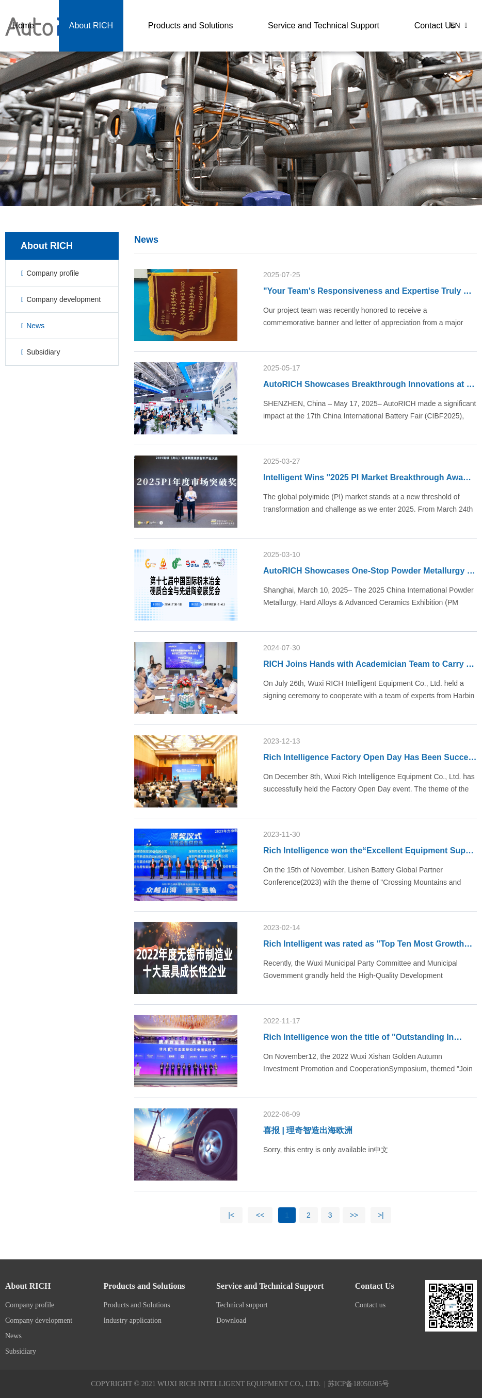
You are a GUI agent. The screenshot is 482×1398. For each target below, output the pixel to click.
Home (90, 25)
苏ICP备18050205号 (359, 1384)
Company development (61, 299)
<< (260, 1215)
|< (231, 1215)
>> (354, 1215)
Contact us (370, 1305)
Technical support (242, 1305)
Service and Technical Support (364, 25)
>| (381, 1215)
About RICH (149, 25)
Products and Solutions (240, 25)
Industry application (133, 1320)
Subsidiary (40, 352)
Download (231, 1320)
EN (458, 25)
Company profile (50, 273)
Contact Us (99, 77)
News (32, 326)
